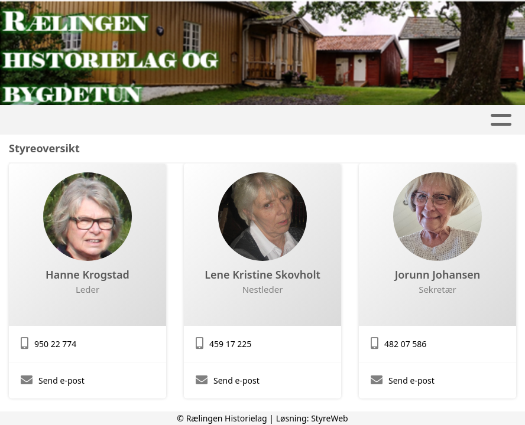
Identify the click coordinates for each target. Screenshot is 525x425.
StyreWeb (329, 418)
